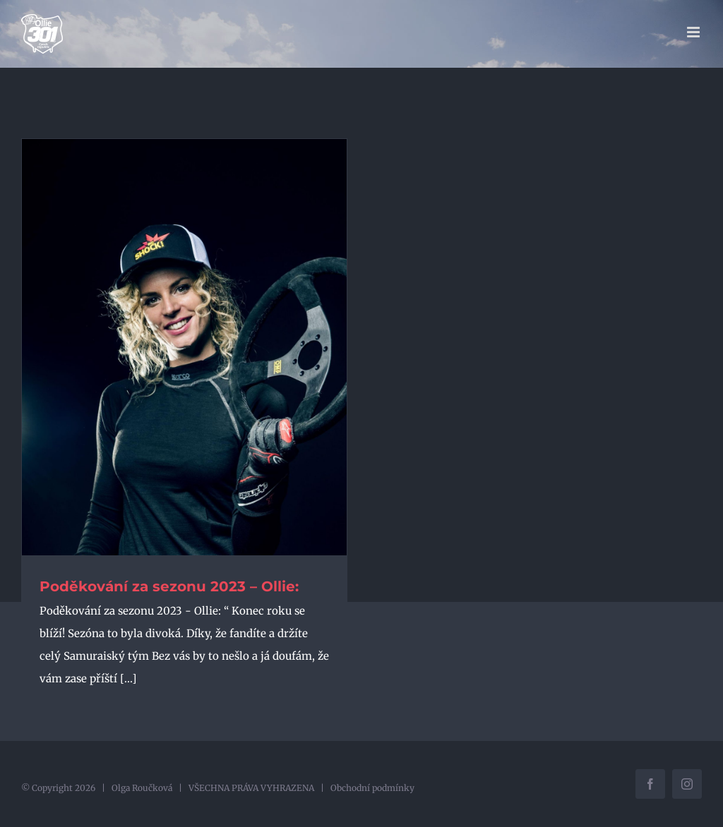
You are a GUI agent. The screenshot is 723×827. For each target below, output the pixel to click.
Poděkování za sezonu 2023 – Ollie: (169, 586)
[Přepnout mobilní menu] (694, 32)
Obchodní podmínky (372, 788)
